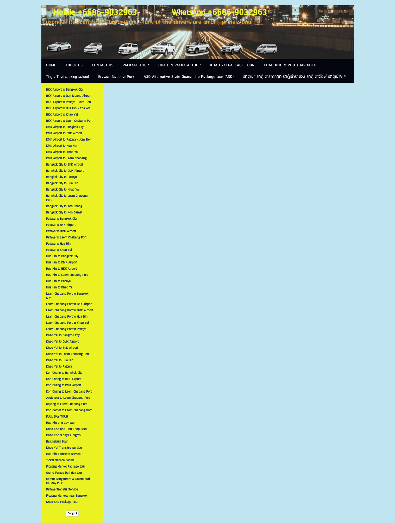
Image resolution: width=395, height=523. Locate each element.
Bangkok (72, 513)
